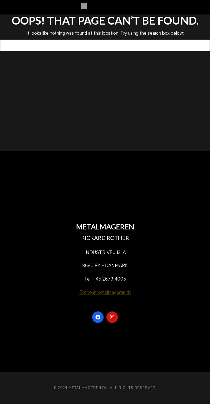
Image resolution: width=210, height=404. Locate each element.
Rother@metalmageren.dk (105, 292)
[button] (84, 6)
